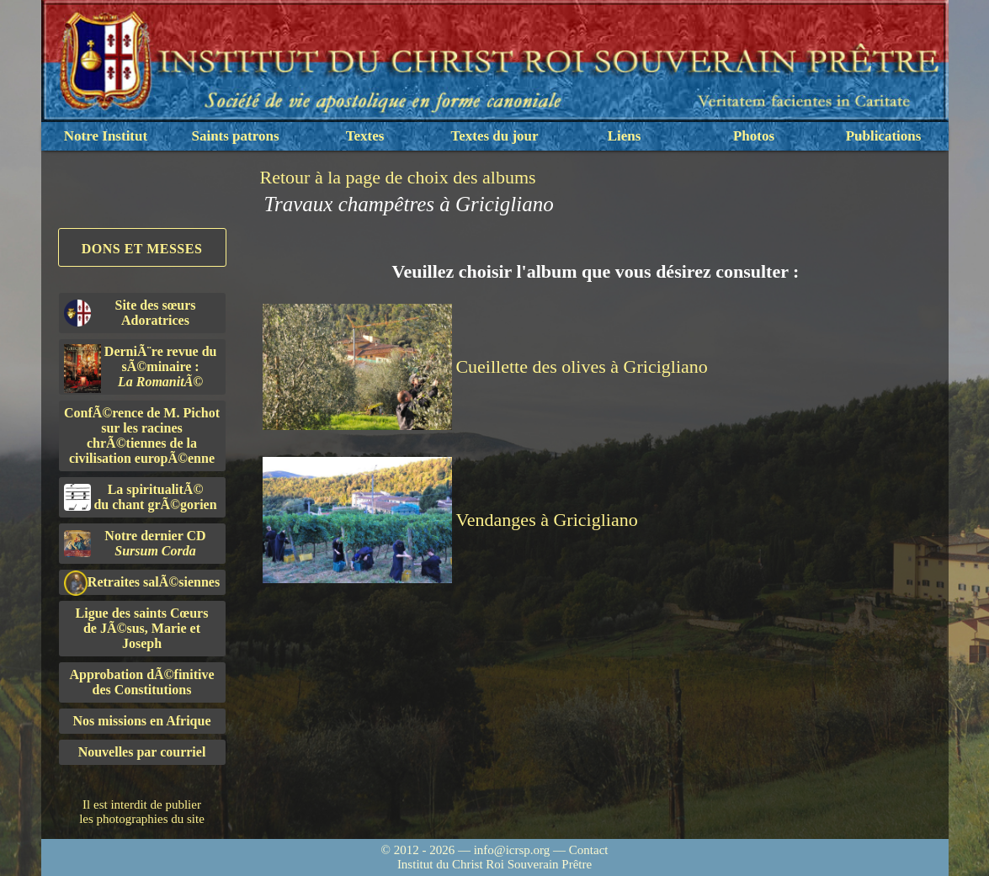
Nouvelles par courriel (142, 752)
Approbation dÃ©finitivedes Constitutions (141, 682)
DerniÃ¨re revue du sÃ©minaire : (140, 368)
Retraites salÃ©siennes (142, 583)
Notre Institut (105, 136)
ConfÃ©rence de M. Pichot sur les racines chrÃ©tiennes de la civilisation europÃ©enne (142, 435)
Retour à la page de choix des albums (398, 177)
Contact (589, 850)
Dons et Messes (142, 249)
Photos (753, 136)
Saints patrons (235, 136)
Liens (624, 136)
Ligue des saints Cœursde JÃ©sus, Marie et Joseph (142, 628)
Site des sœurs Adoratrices (130, 312)
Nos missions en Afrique (141, 721)
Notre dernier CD (135, 543)
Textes (365, 136)
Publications (884, 136)
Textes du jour (494, 136)
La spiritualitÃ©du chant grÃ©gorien (140, 497)
